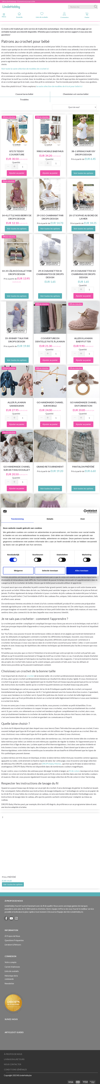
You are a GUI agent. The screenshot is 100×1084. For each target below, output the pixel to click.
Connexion (64, 15)
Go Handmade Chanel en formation (83, 404)
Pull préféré (9, 877)
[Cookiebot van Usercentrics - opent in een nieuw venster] (85, 511)
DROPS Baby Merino (51, 763)
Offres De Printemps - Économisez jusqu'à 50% (18, 1)
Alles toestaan (81, 570)
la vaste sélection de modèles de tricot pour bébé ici (59, 86)
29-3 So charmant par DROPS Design (50, 217)
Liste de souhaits (42, 15)
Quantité (16, 162)
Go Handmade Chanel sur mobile (50, 404)
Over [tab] (82, 519)
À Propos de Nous (12, 936)
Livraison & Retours (13, 945)
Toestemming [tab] (17, 519)
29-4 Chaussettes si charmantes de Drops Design (50, 274)
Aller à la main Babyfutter (83, 340)
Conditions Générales (15, 1069)
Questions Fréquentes (14, 940)
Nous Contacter (12, 1064)
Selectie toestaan (50, 570)
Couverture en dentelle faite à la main (50, 340)
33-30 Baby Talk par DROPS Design (16, 340)
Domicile (19, 15)
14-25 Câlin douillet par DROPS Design (17, 272)
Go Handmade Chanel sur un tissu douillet (16, 468)
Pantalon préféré (83, 466)
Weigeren (18, 570)
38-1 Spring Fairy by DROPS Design (83, 153)
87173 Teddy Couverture (16, 153)
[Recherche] (95, 7)
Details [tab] (50, 519)
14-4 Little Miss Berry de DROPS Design (17, 217)
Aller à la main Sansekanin (17, 404)
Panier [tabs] (87, 15)
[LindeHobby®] (11, 6)
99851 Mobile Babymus (50, 151)
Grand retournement (50, 466)
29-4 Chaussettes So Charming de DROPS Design (83, 274)
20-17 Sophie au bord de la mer (83, 217)
